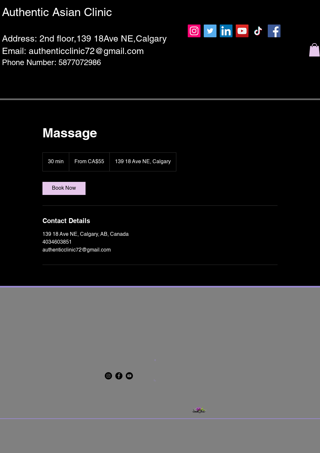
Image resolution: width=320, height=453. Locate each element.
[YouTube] (242, 31)
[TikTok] (258, 31)
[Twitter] (210, 31)
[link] (64, 188)
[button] (314, 50)
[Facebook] (274, 31)
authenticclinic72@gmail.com (86, 51)
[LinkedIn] (226, 31)
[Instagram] (194, 31)
